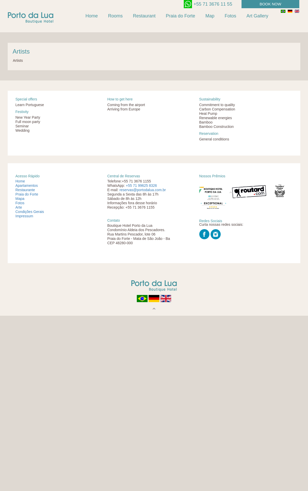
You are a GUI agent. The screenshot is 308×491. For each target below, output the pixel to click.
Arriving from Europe (123, 109)
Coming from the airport (126, 105)
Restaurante (25, 190)
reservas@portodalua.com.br (142, 190)
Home (91, 16)
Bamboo (206, 122)
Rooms (115, 16)
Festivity (21, 112)
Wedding (22, 130)
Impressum (24, 216)
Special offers (26, 99)
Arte (18, 207)
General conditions (214, 139)
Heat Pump (208, 113)
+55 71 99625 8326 (141, 185)
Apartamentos (26, 185)
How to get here (120, 99)
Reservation (208, 133)
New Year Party (27, 117)
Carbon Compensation (217, 109)
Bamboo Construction (216, 127)
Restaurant (144, 16)
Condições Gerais (29, 212)
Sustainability (209, 99)
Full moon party (27, 122)
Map (209, 16)
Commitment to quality (217, 105)
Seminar (22, 126)
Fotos (230, 16)
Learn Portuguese (29, 105)
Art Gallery (257, 16)
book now (270, 4)
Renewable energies (215, 118)
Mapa (19, 199)
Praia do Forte (180, 16)
